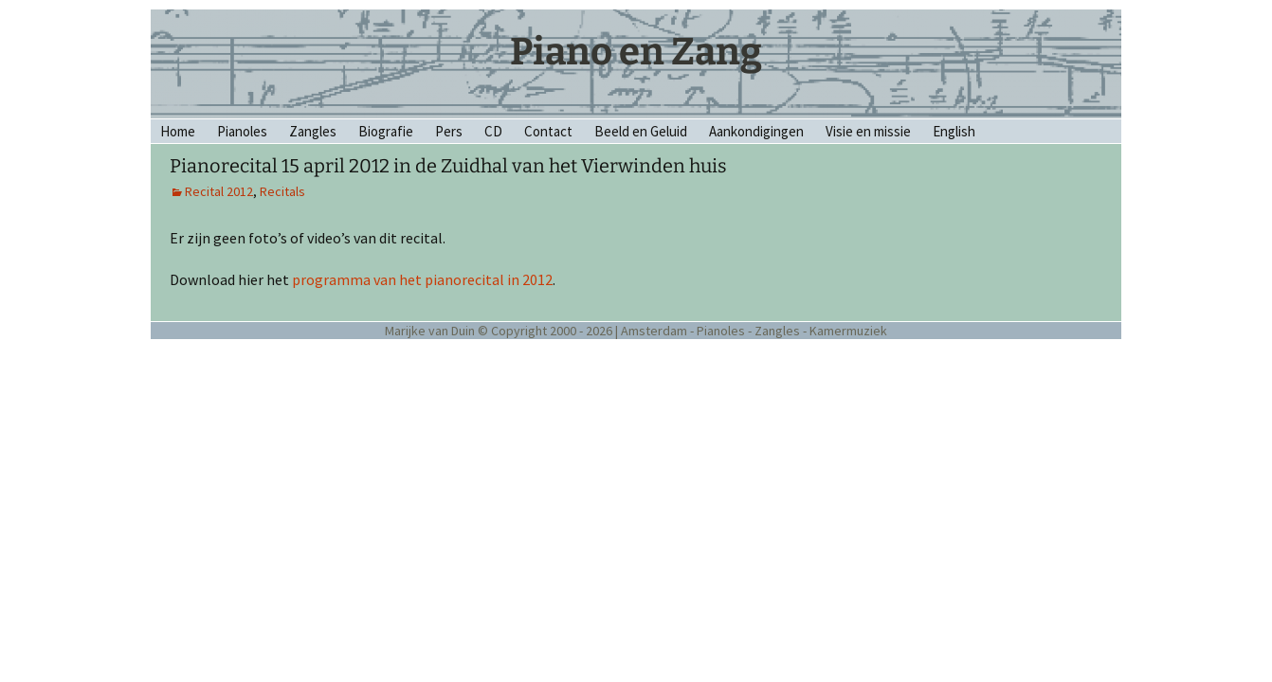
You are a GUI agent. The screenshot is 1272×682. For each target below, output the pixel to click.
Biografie (385, 131)
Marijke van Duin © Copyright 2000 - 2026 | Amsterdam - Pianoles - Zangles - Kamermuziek (636, 330)
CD (493, 131)
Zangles (312, 131)
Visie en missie (868, 131)
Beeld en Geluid (640, 131)
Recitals (282, 191)
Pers (449, 131)
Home (177, 131)
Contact (548, 131)
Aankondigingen (756, 131)
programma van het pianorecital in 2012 (422, 279)
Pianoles (242, 131)
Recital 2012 (219, 191)
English (954, 131)
